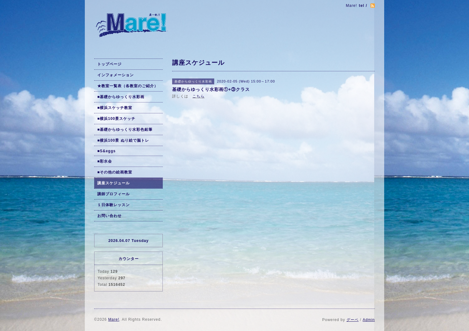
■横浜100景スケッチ (116, 118)
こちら (198, 96)
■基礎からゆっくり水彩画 (120, 97)
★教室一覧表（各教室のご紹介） (127, 86)
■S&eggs (106, 151)
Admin (369, 320)
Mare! (113, 319)
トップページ (109, 64)
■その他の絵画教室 (114, 172)
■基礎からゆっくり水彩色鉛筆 (124, 129)
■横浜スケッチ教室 (114, 108)
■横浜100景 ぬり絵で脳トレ (123, 140)
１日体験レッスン (113, 205)
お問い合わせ (109, 216)
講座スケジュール (113, 183)
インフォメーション (115, 75)
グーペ (352, 320)
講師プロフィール (113, 194)
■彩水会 (104, 161)
